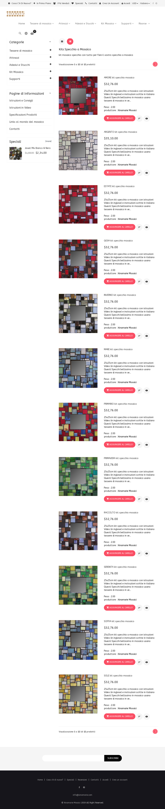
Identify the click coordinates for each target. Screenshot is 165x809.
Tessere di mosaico (40, 23)
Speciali (77, 3)
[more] (48, 141)
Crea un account (109, 3)
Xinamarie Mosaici (127, 110)
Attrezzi (63, 23)
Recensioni (83, 780)
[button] (119, 118)
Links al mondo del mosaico (26, 121)
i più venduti (61, 3)
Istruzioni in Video (20, 107)
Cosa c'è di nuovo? (19, 3)
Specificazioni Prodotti (23, 114)
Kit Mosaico (107, 23)
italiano (145, 3)
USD (135, 3)
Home (40, 780)
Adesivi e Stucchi (84, 23)
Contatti (91, 3)
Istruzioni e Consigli (21, 100)
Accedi (125, 3)
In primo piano (42, 3)
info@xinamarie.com (82, 795)
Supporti (126, 23)
